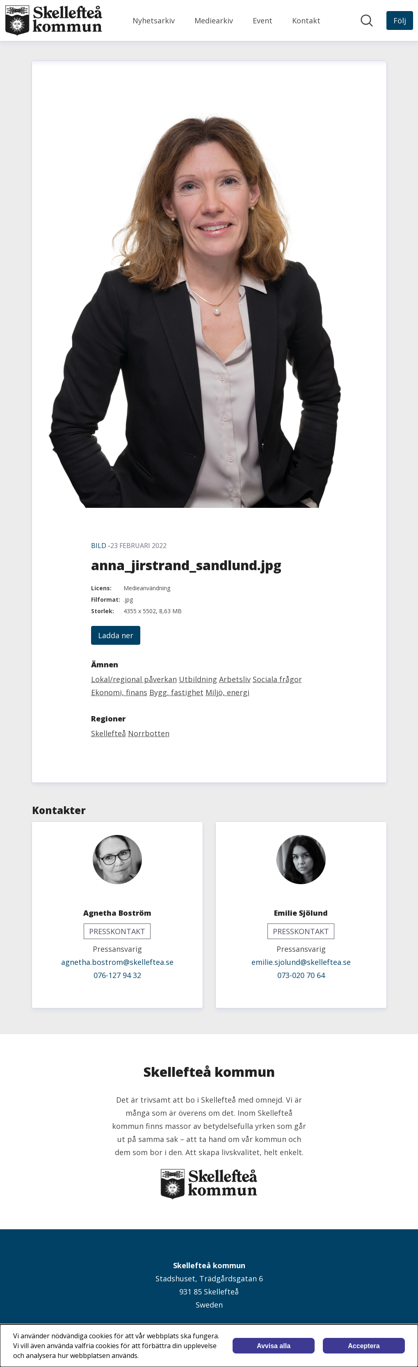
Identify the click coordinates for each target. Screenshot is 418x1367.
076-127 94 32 (117, 975)
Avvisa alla (273, 1345)
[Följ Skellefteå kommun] (399, 20)
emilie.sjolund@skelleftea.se (301, 962)
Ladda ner (115, 635)
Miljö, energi (227, 692)
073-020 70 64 (301, 975)
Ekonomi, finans (119, 692)
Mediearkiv (213, 20)
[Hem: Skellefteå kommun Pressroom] (54, 20)
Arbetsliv (235, 679)
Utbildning (198, 679)
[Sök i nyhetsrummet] (366, 20)
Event (262, 20)
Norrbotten (148, 733)
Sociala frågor (277, 679)
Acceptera (363, 1345)
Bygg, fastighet (176, 692)
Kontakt (306, 20)
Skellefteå (108, 733)
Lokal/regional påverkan (134, 679)
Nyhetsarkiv (153, 20)
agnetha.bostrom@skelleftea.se (117, 962)
